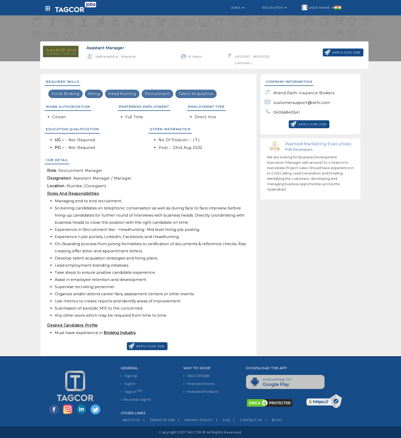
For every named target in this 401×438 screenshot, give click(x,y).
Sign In (128, 384)
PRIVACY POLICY (194, 420)
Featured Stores (198, 384)
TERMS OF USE (157, 420)
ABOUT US (130, 420)
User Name (321, 7)
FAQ (221, 420)
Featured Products (200, 391)
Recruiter (274, 7)
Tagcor (131, 391)
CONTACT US (246, 420)
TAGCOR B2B (196, 376)
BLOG (272, 420)
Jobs (237, 7)
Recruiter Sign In (136, 399)
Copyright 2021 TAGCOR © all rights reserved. (200, 432)
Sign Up (129, 376)
